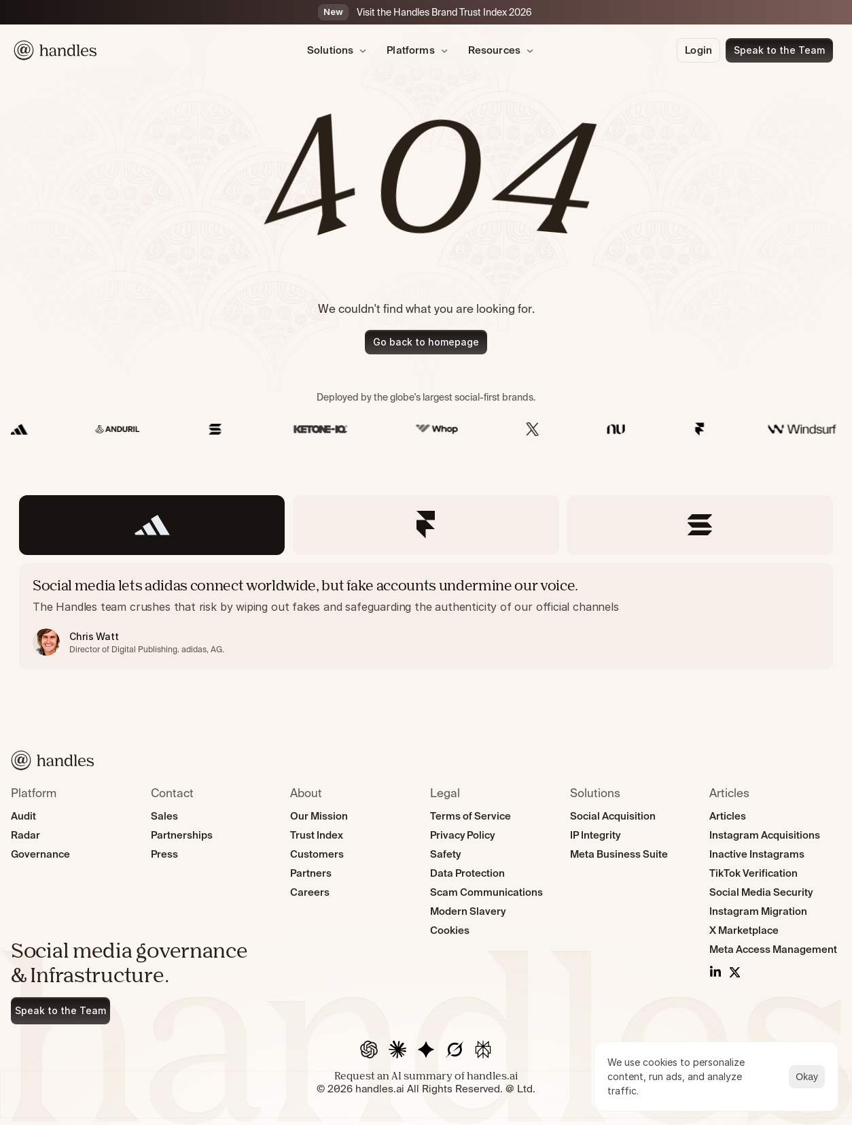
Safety (445, 854)
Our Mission (319, 816)
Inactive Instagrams (756, 854)
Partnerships (182, 835)
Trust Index (316, 835)
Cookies (449, 930)
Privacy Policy (462, 835)
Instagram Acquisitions (764, 835)
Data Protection (467, 873)
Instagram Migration (758, 911)
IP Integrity (595, 835)
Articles (727, 816)
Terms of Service (470, 816)
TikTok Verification (753, 873)
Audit (23, 816)
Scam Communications (486, 892)
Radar (25, 835)
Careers (310, 892)
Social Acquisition (613, 816)
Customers (317, 854)
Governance (40, 854)
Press (164, 854)
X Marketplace (744, 930)
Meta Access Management (773, 949)
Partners (311, 873)
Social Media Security (761, 892)
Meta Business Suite (619, 854)
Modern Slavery (467, 911)
